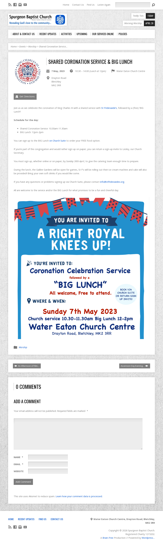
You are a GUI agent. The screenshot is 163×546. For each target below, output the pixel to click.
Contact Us (78, 4)
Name (18, 457)
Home (66, 4)
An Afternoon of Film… (26, 365)
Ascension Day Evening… (134, 365)
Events (22, 46)
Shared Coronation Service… (53, 46)
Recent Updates (26, 519)
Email (18, 464)
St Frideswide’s (109, 107)
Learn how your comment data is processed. (79, 496)
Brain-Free (108, 537)
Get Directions (25, 96)
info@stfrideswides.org (112, 181)
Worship (32, 46)
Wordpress (147, 537)
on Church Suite (57, 140)
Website (19, 471)
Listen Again (103, 4)
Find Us (91, 4)
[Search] (132, 4)
